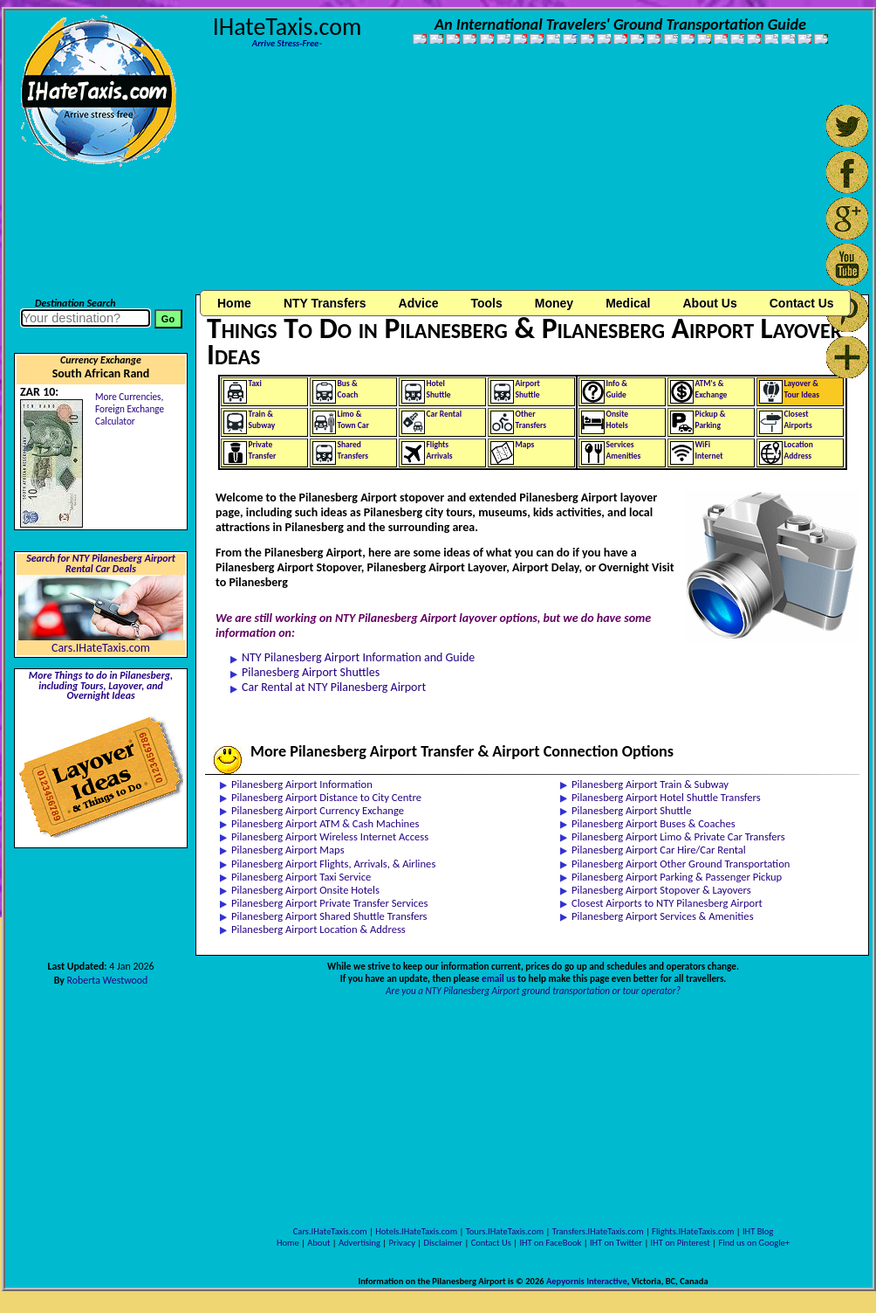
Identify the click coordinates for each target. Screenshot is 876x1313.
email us (499, 978)
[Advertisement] (336, 177)
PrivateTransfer (263, 450)
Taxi (255, 383)
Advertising (359, 1242)
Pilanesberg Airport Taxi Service (301, 876)
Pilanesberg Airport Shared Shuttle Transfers (329, 916)
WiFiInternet (709, 450)
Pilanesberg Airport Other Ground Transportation (680, 863)
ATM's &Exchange (711, 389)
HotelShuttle (439, 389)
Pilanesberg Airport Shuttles (311, 672)
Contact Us (491, 1242)
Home (234, 303)
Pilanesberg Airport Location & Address (318, 929)
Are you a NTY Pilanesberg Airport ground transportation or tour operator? (533, 991)
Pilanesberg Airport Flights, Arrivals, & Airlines (333, 863)
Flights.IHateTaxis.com (693, 1231)
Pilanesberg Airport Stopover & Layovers (661, 889)
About (318, 1242)
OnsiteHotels (617, 420)
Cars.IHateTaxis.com (100, 647)
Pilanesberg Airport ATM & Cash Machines (325, 823)
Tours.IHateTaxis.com (505, 1231)
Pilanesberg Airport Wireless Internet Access (329, 836)
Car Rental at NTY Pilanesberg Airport (334, 687)
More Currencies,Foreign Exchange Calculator (129, 408)
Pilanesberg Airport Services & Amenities (662, 916)
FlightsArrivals (440, 450)
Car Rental (444, 414)
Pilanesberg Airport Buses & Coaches (653, 823)
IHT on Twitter (616, 1242)
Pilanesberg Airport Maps (288, 849)
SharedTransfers (353, 450)
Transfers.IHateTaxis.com (598, 1231)
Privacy (402, 1242)
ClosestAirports (798, 420)
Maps (525, 444)
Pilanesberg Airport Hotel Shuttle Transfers (666, 797)
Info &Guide (616, 389)
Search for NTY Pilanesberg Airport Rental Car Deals (100, 563)
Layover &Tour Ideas (802, 389)
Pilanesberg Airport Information (302, 784)
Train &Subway (262, 420)
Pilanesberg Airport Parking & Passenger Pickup (676, 876)
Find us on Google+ (754, 1242)
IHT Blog (758, 1231)
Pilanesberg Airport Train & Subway (650, 784)
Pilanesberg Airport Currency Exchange (317, 810)
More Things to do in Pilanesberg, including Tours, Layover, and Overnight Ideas (101, 685)
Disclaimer (442, 1242)
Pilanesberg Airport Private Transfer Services (329, 902)
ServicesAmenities (623, 450)
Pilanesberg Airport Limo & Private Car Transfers (678, 836)
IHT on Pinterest (680, 1242)
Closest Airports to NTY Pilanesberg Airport (667, 902)
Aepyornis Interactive (586, 1281)
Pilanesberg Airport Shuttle (631, 810)
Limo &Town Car (353, 420)
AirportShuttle (528, 389)
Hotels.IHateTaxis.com (416, 1231)
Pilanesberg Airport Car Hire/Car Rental (658, 849)
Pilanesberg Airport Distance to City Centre (326, 797)
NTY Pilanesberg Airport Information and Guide (358, 657)
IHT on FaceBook (550, 1242)
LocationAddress (798, 450)
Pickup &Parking (710, 420)
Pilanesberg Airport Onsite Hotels (305, 889)
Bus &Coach (348, 389)
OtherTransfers (531, 420)
